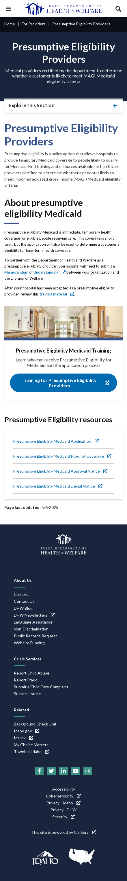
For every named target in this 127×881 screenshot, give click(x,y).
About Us (23, 580)
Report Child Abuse (31, 672)
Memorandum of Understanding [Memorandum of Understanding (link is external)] (35, 272)
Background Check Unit (35, 723)
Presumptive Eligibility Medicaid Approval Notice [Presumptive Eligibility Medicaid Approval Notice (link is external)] (60, 471)
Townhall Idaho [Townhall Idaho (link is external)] (31, 751)
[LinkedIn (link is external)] (63, 771)
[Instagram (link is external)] (87, 771)
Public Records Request (35, 635)
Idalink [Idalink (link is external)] (23, 737)
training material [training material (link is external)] (57, 294)
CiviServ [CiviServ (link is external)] (85, 832)
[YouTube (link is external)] (75, 771)
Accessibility (63, 789)
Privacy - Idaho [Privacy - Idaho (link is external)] (63, 802)
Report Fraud (26, 679)
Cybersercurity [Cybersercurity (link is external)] (63, 795)
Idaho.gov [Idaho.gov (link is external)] (26, 730)
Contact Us (24, 601)
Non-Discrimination (31, 628)
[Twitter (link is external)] (51, 771)
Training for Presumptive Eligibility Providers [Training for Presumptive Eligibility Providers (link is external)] (65, 382)
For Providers (34, 23)
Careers (21, 594)
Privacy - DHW (63, 809)
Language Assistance (33, 621)
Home (9, 23)
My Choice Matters (31, 744)
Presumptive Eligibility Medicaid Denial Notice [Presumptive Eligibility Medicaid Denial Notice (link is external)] (57, 486)
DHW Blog (23, 608)
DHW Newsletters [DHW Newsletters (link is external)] (34, 615)
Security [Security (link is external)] (63, 816)
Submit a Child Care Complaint (41, 686)
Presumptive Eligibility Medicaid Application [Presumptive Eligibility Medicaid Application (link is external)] (56, 441)
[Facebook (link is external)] (39, 771)
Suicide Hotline (27, 693)
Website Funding (29, 642)
